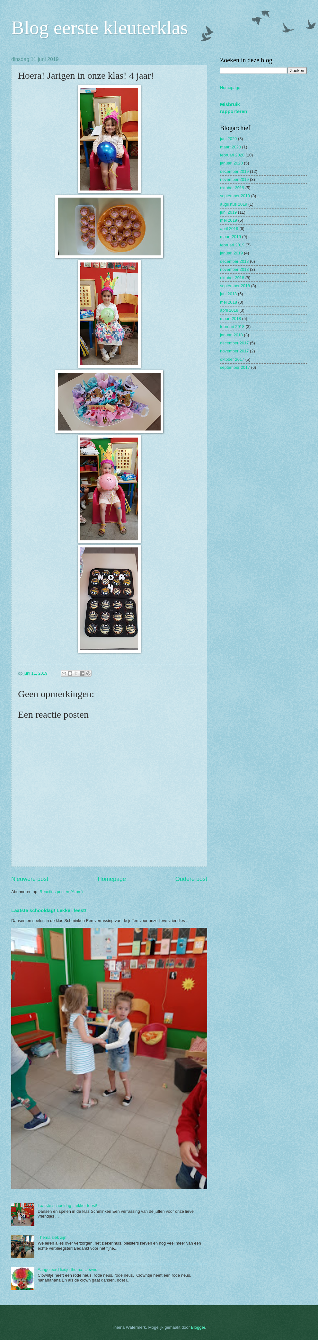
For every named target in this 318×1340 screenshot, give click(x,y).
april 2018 (229, 310)
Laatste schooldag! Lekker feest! (48, 910)
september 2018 (235, 285)
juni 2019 (228, 212)
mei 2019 (228, 220)
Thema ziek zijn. (52, 1237)
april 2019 (229, 228)
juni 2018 (228, 293)
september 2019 (235, 195)
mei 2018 (228, 302)
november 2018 (234, 269)
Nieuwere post (29, 879)
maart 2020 (230, 147)
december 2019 (234, 171)
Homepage (112, 879)
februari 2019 (232, 245)
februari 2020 (232, 155)
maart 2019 (230, 236)
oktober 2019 (232, 187)
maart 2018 (230, 318)
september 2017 (235, 367)
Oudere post (191, 879)
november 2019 (234, 179)
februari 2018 (232, 326)
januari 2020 (231, 163)
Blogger (198, 1327)
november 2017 (234, 351)
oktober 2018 (232, 277)
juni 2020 (228, 138)
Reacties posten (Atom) (61, 891)
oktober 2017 (232, 359)
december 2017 (234, 343)
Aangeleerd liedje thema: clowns (67, 1269)
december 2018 (234, 261)
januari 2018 (231, 335)
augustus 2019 (233, 204)
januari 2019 (231, 253)
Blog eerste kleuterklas (99, 27)
